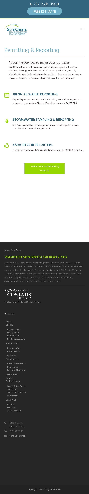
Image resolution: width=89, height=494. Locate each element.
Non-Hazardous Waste (16, 339)
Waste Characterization (16, 363)
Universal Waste (13, 335)
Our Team (11, 407)
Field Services (12, 367)
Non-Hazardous (13, 351)
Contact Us (11, 400)
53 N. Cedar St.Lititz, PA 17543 (17, 424)
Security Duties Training (16, 392)
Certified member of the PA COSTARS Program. (22, 302)
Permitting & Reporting (16, 370)
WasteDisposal (9, 323)
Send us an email (17, 436)
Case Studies (11, 374)
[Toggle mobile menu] (83, 29)
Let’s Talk (10, 404)
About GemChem (14, 410)
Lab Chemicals (13, 332)
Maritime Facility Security (13, 380)
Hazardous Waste (14, 329)
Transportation (12, 343)
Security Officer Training (16, 386)
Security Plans (12, 389)
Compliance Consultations (12, 357)
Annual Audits (12, 395)
